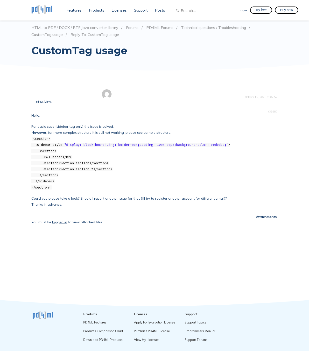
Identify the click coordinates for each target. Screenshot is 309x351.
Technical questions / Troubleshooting (213, 27)
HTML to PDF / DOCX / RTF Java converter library (74, 27)
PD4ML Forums (159, 27)
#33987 (272, 111)
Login (243, 10)
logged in (59, 222)
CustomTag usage (47, 34)
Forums (132, 27)
